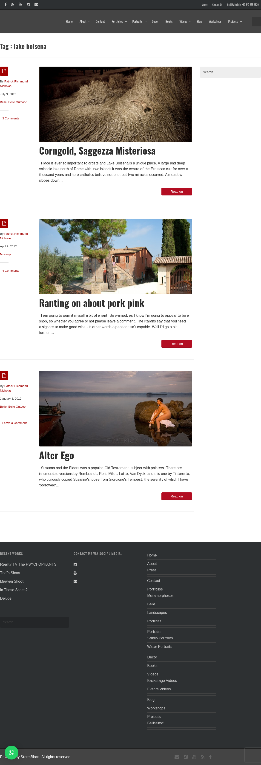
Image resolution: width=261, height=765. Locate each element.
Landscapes (157, 613)
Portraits (139, 21)
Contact (100, 21)
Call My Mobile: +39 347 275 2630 (243, 4)
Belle (3, 102)
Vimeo (205, 4)
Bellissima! (155, 723)
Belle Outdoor (17, 102)
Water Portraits (159, 647)
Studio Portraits (160, 638)
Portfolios (119, 21)
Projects (235, 21)
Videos (185, 21)
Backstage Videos (162, 681)
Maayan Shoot (12, 581)
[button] (11, 752)
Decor (155, 21)
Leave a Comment (14, 423)
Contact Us (217, 4)
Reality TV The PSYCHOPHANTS (28, 564)
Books (169, 21)
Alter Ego (56, 455)
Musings (5, 254)
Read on (177, 191)
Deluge (5, 598)
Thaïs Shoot (10, 573)
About (85, 21)
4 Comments (10, 270)
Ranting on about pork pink (91, 303)
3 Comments (10, 118)
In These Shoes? (14, 590)
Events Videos (159, 689)
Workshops (215, 21)
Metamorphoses (160, 596)
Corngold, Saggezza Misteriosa (97, 150)
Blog (199, 21)
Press (152, 570)
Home (69, 21)
